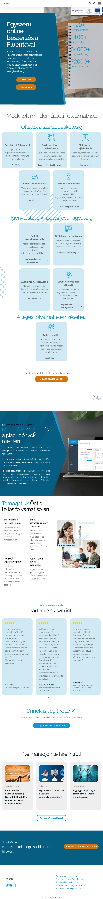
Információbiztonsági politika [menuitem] (69, 880)
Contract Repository (68, 206)
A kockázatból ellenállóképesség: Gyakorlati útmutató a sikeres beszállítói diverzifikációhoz (16, 792)
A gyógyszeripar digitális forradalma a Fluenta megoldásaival (85, 788)
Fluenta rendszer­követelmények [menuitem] (70, 874)
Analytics (51, 358)
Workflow (17, 165)
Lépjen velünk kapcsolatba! (51, 720)
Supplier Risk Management (71, 306)
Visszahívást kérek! (51, 379)
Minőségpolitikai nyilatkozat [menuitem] (68, 883)
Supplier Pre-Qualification (51, 165)
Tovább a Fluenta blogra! (51, 813)
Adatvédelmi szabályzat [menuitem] (66, 871)
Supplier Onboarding (68, 252)
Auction (34, 200)
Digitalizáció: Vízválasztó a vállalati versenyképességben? (51, 788)
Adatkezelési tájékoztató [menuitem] (67, 877)
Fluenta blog (26, 87)
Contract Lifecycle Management (36, 260)
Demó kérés (26, 79)
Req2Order (34, 298)
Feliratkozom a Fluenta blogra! (81, 841)
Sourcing (85, 165)
